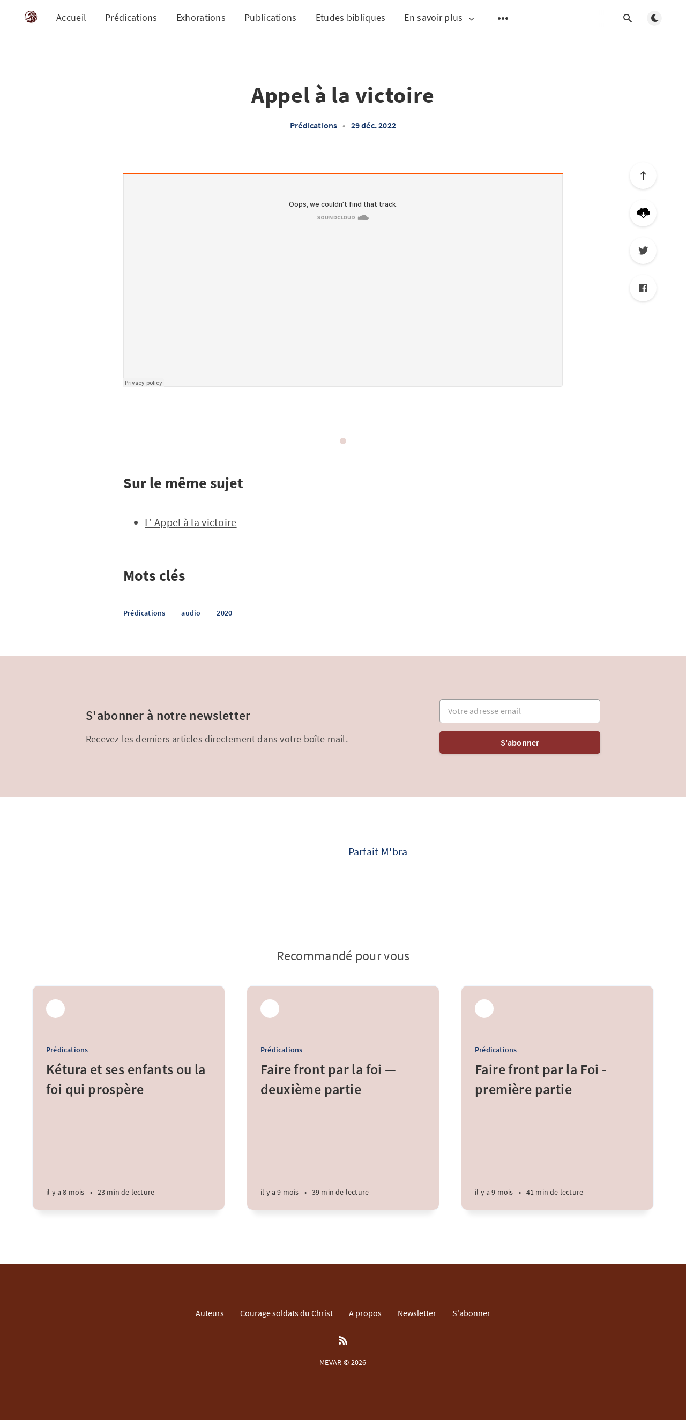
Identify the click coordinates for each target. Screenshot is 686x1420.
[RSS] (343, 1341)
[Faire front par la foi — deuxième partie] (343, 1135)
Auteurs (210, 1313)
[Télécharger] (643, 213)
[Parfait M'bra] (305, 856)
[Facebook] (643, 288)
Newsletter (417, 1313)
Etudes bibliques (351, 17)
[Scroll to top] (643, 175)
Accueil (71, 17)
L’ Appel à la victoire (191, 522)
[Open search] (627, 18)
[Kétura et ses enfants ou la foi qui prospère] (129, 1135)
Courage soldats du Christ (286, 1313)
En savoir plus (440, 18)
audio (190, 613)
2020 (224, 613)
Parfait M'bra (378, 851)
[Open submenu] (503, 18)
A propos (365, 1313)
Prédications (131, 17)
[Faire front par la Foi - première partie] (557, 1135)
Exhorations (201, 17)
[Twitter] (643, 250)
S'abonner (520, 742)
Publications (270, 17)
